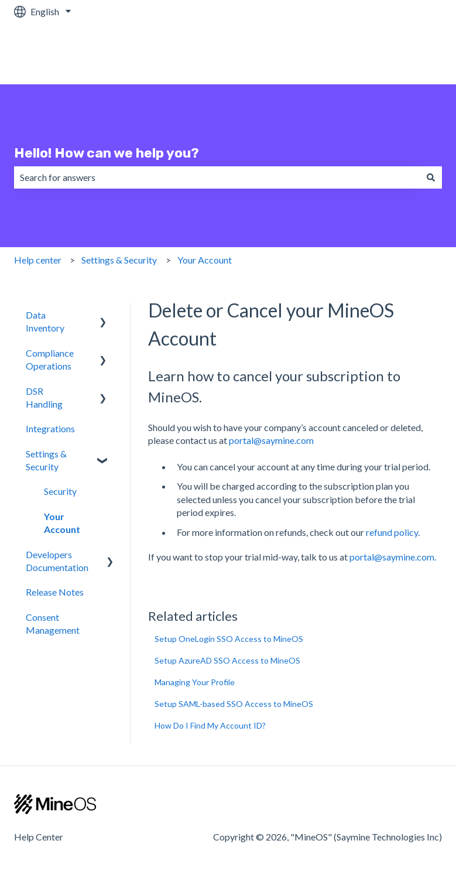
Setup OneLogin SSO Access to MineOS (229, 639)
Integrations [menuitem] (50, 428)
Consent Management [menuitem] (53, 623)
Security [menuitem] (60, 491)
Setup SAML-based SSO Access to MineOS (234, 704)
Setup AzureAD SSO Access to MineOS (227, 660)
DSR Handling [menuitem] (44, 397)
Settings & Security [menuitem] (46, 460)
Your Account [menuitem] (62, 523)
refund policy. (393, 532)
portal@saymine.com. (392, 556)
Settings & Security (119, 259)
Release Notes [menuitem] (55, 591)
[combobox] (217, 177)
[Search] (431, 177)
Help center (37, 259)
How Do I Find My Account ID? (210, 725)
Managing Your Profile (195, 682)
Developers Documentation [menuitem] (57, 561)
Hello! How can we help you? (106, 153)
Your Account (204, 259)
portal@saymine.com (271, 440)
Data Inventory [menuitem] (45, 321)
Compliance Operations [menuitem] (50, 359)
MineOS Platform (394, 53)
